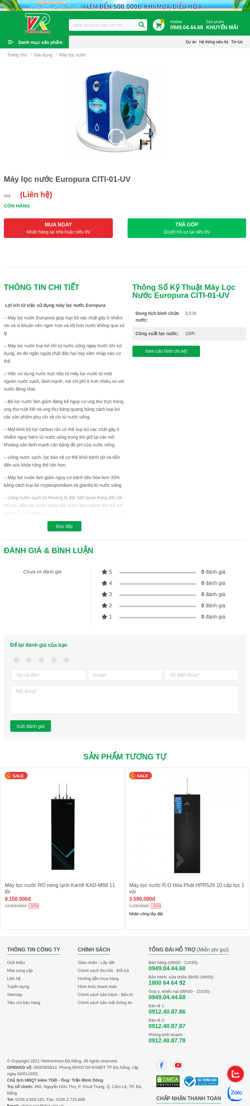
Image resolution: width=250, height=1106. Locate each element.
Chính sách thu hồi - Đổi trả (103, 970)
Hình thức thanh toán (97, 986)
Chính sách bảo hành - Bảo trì (105, 994)
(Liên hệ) (36, 194)
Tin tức (237, 42)
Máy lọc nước (72, 54)
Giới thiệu (16, 962)
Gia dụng (43, 54)
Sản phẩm (223, 25)
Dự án (191, 42)
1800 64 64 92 (167, 983)
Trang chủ (17, 54)
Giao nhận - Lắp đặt (96, 962)
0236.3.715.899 (70, 1099)
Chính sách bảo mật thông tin (105, 1002)
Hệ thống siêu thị (213, 42)
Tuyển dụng (18, 986)
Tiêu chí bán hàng (23, 1002)
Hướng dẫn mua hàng (98, 978)
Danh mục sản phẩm (40, 42)
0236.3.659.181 (29, 1099)
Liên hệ (14, 978)
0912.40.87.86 (167, 1012)
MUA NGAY (58, 228)
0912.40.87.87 (167, 1026)
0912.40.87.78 (167, 1040)
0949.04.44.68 (167, 968)
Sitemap (14, 994)
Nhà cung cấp (20, 970)
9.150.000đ (18, 899)
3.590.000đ (142, 899)
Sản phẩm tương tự (125, 756)
